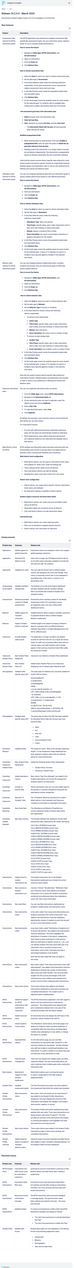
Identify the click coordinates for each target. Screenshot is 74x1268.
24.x (11, 9)
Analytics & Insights (14, 3)
